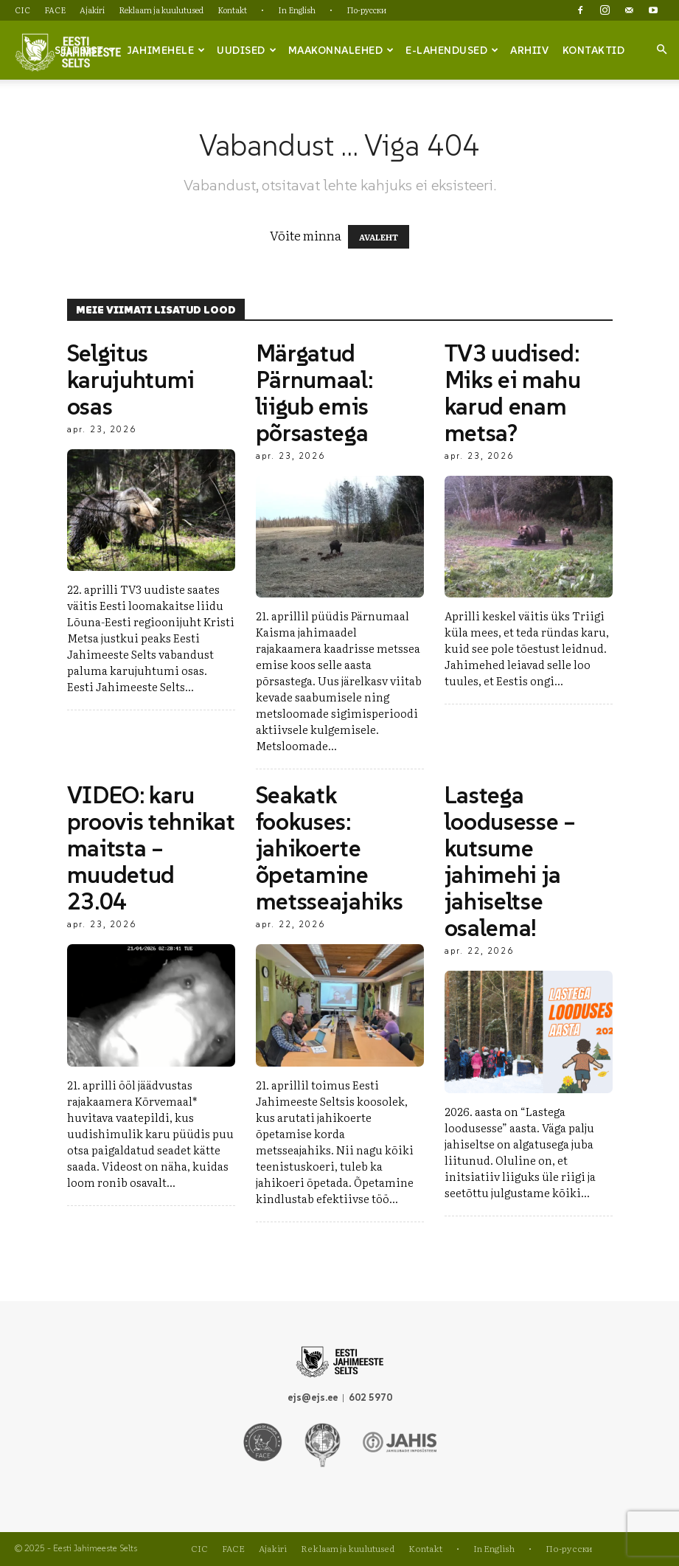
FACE (55, 9)
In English (297, 9)
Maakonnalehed (341, 50)
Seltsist (85, 50)
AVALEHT (378, 237)
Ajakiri (92, 9)
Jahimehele (166, 50)
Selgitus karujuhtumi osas (131, 380)
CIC (22, 9)
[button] (661, 49)
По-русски (366, 9)
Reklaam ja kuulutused (161, 9)
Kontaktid (594, 50)
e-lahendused (452, 50)
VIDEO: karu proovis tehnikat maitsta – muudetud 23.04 (151, 848)
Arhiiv (529, 50)
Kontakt (232, 9)
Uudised (246, 50)
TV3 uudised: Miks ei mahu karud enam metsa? (513, 393)
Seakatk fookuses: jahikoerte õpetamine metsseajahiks (329, 848)
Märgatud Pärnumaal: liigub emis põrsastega (314, 393)
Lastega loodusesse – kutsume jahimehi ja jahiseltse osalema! (510, 861)
